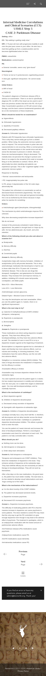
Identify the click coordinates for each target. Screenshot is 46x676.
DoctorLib (9, 668)
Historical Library (33, 668)
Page (22, 553)
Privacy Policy (23, 671)
